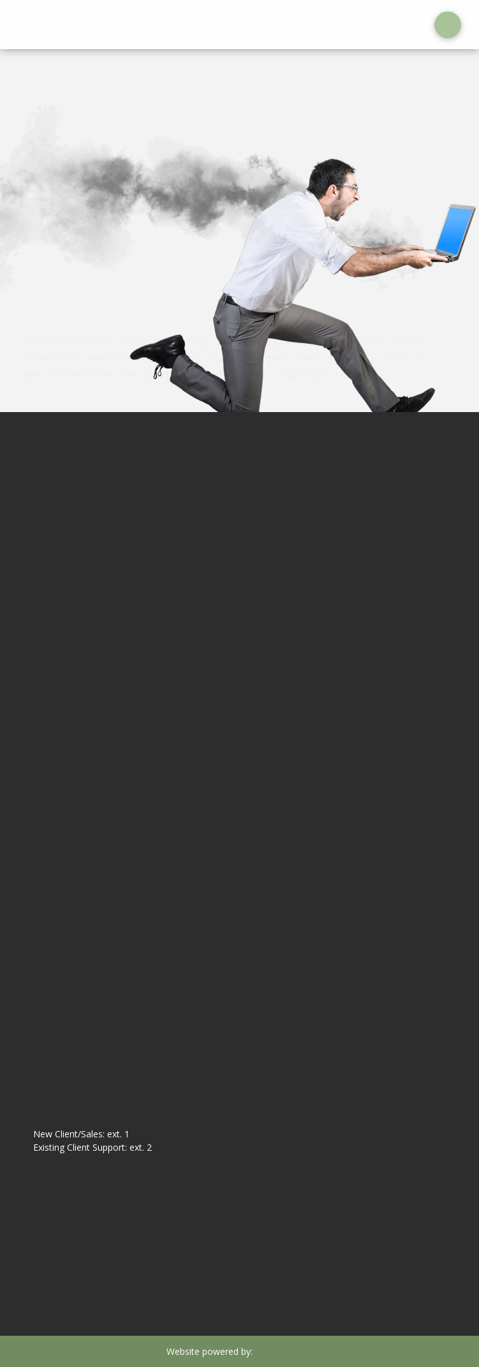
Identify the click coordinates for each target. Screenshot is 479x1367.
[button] (447, 24)
